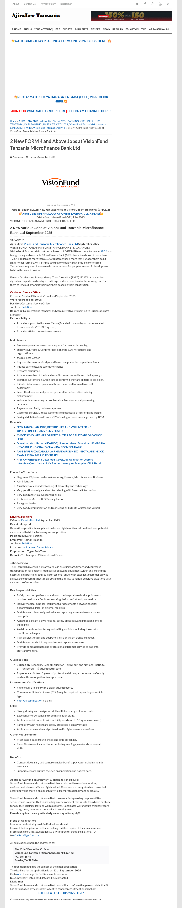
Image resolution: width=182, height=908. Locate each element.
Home (16, 29)
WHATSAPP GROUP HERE (46, 111)
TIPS (143, 29)
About (16, 4)
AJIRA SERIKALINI (159, 29)
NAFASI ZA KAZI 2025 (55, 124)
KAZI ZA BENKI (33, 124)
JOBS (90, 121)
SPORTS (67, 29)
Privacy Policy (48, 4)
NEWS (106, 29)
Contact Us (30, 4)
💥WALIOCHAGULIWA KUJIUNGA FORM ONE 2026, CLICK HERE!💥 (61, 41)
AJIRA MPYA (81, 29)
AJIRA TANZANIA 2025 (53, 121)
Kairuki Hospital (30, 520)
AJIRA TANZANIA (29, 121)
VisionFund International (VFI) (49, 127)
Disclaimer (66, 4)
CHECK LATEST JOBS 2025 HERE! (61, 893)
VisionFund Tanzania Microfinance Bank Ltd (51, 243)
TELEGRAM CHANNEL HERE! (89, 111)
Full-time (27, 307)
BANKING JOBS (76, 121)
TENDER (95, 29)
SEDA (103, 251)
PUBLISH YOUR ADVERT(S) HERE (42, 29)
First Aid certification (29, 700)
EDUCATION (131, 29)
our (19, 874)
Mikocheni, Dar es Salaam (38, 547)
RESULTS (118, 29)
